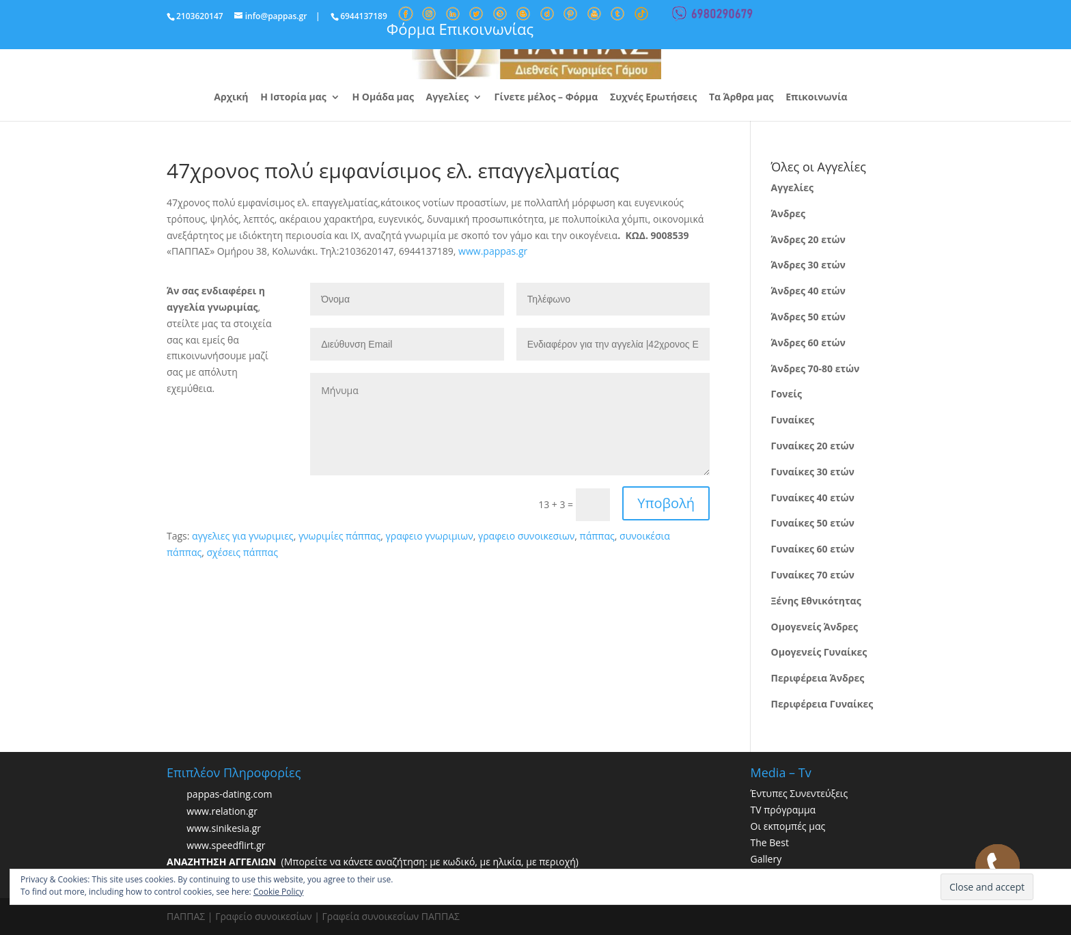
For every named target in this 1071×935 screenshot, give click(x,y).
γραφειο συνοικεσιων (526, 535)
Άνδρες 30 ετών (808, 264)
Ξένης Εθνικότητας (816, 600)
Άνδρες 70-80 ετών (815, 368)
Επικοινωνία (816, 97)
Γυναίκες (792, 419)
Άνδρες (788, 213)
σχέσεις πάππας (241, 552)
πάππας (597, 535)
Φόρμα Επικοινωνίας (460, 28)
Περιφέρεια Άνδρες (818, 677)
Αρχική (231, 97)
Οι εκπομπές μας (788, 826)
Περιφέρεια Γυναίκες (822, 703)
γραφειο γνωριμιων (429, 535)
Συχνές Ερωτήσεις (653, 97)
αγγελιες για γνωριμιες (243, 535)
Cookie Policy (278, 891)
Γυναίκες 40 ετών (812, 497)
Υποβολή (666, 503)
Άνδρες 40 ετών (808, 290)
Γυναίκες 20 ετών (812, 445)
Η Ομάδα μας (382, 97)
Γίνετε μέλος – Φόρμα (546, 97)
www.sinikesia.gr (223, 828)
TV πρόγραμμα (783, 809)
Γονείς (786, 393)
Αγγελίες (447, 97)
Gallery (766, 858)
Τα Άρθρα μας (741, 97)
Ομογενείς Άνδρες (815, 626)
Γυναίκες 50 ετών (812, 522)
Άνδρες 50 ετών (808, 316)
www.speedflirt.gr (225, 845)
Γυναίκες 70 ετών (812, 574)
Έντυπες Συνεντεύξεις (799, 793)
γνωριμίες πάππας (339, 535)
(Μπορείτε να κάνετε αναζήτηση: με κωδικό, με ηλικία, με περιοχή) (373, 861)
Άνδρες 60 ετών (808, 342)
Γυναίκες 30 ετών (812, 471)
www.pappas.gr (492, 251)
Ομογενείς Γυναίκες (819, 651)
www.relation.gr (222, 811)
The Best (770, 842)
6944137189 (363, 16)
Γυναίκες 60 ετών (812, 548)
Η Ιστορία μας (293, 97)
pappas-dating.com (229, 794)
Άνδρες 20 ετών (808, 239)
